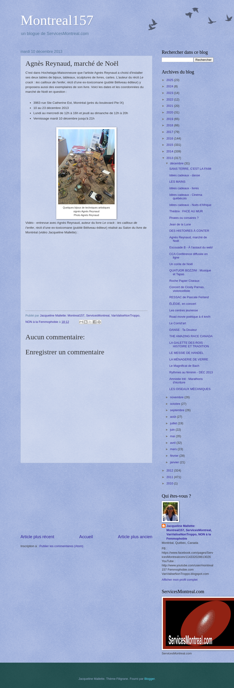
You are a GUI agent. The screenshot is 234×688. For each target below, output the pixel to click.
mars (174, 449)
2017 (170, 132)
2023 (170, 93)
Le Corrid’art (177, 323)
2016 (170, 138)
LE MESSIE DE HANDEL (186, 353)
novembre (177, 397)
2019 (170, 119)
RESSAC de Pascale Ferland (189, 297)
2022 (170, 99)
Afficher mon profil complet (180, 579)
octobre (175, 404)
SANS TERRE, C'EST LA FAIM (190, 168)
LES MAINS (177, 181)
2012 (170, 470)
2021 (170, 106)
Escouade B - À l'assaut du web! (191, 247)
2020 (170, 112)
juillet (174, 423)
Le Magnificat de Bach (184, 365)
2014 (170, 151)
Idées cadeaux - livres (184, 188)
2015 (170, 145)
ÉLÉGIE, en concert (182, 303)
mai (173, 436)
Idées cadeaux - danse (184, 175)
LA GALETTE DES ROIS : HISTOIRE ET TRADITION (189, 344)
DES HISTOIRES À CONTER (189, 230)
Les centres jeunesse (183, 310)
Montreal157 (56, 20)
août (173, 416)
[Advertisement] (86, 498)
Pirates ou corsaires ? (184, 218)
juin (173, 429)
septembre (177, 410)
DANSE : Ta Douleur (183, 330)
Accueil (86, 536)
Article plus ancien (135, 536)
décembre (177, 163)
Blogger (149, 678)
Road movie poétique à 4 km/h (189, 316)
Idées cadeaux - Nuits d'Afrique (190, 205)
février (174, 455)
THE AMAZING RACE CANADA (191, 336)
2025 (170, 80)
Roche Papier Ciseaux (184, 280)
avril (173, 442)
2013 (170, 158)
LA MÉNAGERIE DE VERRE (188, 359)
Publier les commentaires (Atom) (61, 546)
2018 (170, 125)
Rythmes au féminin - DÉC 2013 (191, 372)
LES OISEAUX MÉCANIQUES (189, 389)
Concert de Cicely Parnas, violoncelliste (187, 288)
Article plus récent (37, 536)
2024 (170, 86)
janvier (175, 462)
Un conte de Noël (181, 264)
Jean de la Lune (180, 224)
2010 (170, 483)
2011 (170, 477)
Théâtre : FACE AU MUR (186, 211)
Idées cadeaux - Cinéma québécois (185, 196)
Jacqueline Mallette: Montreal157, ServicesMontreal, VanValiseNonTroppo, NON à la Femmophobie (189, 532)
